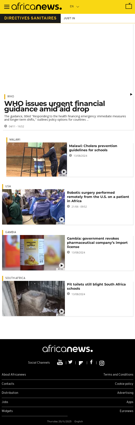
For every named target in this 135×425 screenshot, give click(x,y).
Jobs (5, 402)
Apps (129, 402)
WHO (10, 96)
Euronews (126, 411)
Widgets (7, 411)
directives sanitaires (30, 18)
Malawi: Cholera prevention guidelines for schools (93, 148)
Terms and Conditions (118, 374)
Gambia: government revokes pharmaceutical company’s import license (97, 242)
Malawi (14, 139)
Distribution (10, 393)
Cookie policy (124, 384)
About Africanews (14, 374)
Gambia (10, 232)
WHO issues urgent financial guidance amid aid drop (54, 106)
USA (8, 186)
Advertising (125, 393)
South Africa (15, 278)
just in (69, 18)
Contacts (8, 384)
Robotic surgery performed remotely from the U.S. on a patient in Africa (98, 197)
